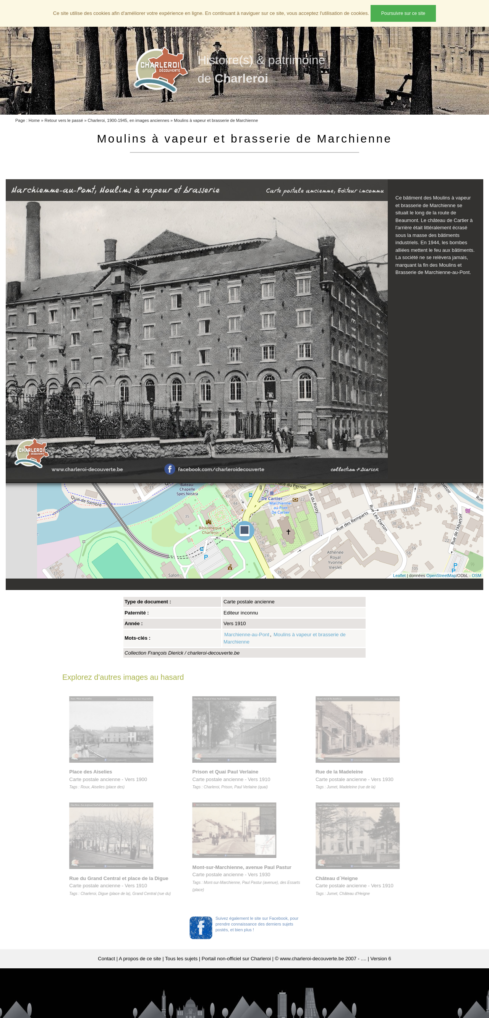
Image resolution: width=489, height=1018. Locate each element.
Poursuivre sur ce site (403, 13)
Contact (106, 958)
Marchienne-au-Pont (246, 634)
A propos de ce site (140, 958)
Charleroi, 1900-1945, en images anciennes (128, 120)
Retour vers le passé (63, 120)
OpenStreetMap (441, 575)
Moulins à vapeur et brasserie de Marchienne (216, 120)
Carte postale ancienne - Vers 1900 (110, 779)
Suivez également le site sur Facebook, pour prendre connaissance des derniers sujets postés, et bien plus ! (256, 924)
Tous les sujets (181, 958)
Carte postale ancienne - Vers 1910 (122, 885)
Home (34, 120)
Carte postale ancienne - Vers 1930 (356, 779)
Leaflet (399, 575)
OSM (476, 575)
